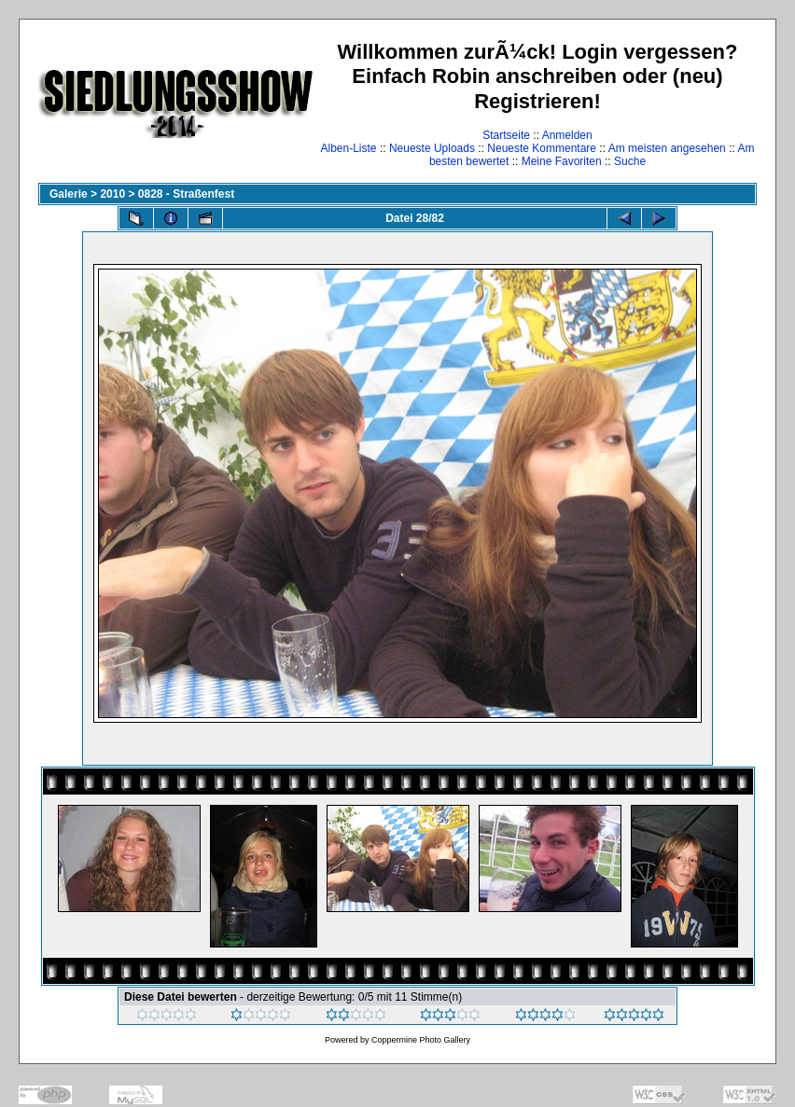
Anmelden (567, 135)
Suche (630, 161)
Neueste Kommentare (541, 148)
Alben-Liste (349, 148)
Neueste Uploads (432, 148)
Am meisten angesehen (667, 148)
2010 (112, 194)
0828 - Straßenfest (186, 194)
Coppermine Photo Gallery (420, 1040)
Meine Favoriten (562, 161)
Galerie (68, 194)
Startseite (506, 135)
